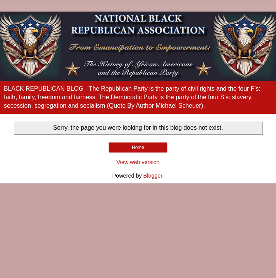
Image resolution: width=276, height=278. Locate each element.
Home (138, 147)
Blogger (152, 176)
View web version (138, 162)
